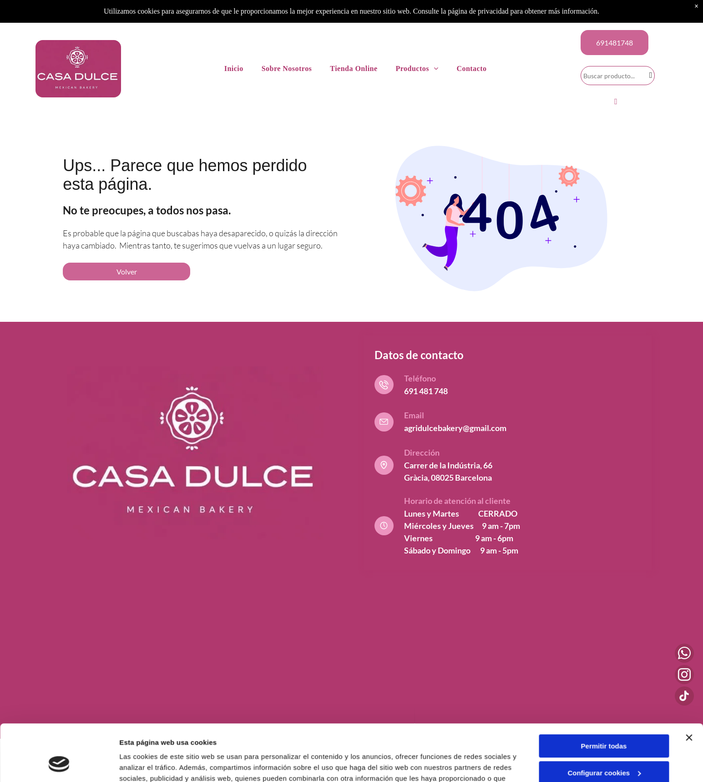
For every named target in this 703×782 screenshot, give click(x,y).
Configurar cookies (604, 722)
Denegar (603, 749)
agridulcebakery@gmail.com (455, 428)
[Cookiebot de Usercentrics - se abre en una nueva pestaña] (59, 764)
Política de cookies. (372, 739)
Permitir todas (604, 696)
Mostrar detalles (145, 764)
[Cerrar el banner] (689, 687)
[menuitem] (234, 68)
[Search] (618, 75)
